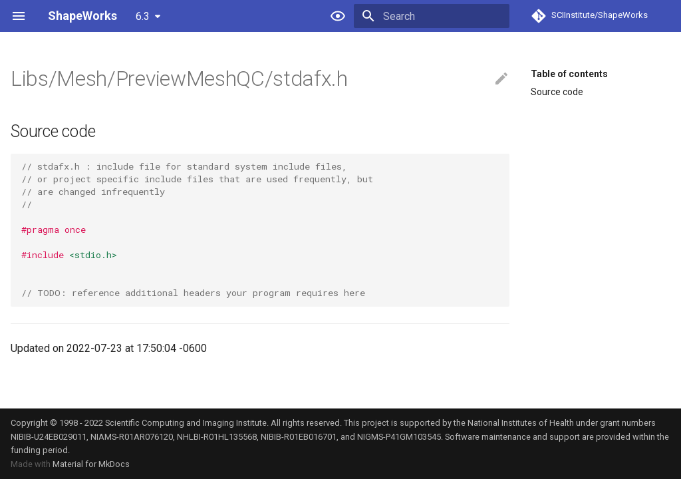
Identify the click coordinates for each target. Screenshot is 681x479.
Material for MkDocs (91, 464)
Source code (557, 91)
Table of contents (569, 74)
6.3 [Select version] (143, 16)
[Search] (431, 16)
